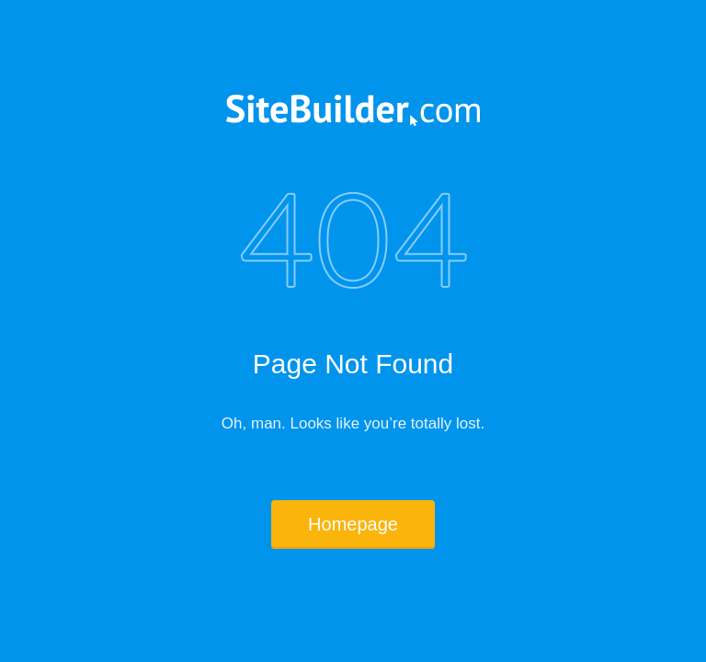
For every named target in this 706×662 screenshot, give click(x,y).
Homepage (353, 524)
